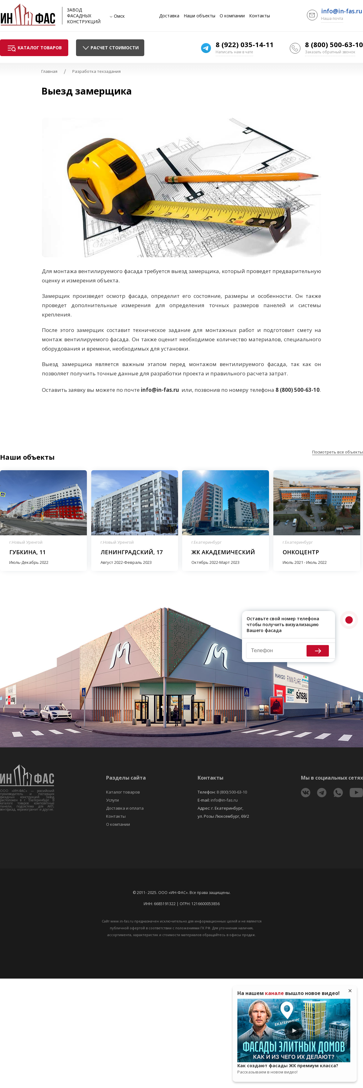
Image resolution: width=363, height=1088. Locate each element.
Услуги (112, 800)
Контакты (259, 15)
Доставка (169, 15)
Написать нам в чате (234, 52)
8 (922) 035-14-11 (245, 44)
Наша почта (332, 18)
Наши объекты (199, 15)
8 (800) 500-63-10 (334, 44)
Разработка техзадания (96, 71)
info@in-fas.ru (341, 11)
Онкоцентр (301, 552)
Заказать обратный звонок (330, 52)
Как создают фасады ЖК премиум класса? (293, 1069)
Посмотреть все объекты (337, 452)
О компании (232, 15)
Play (294, 1030)
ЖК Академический (223, 552)
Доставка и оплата (125, 808)
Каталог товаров (123, 792)
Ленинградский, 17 (132, 552)
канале (274, 993)
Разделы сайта (126, 777)
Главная (49, 71)
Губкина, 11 (27, 552)
